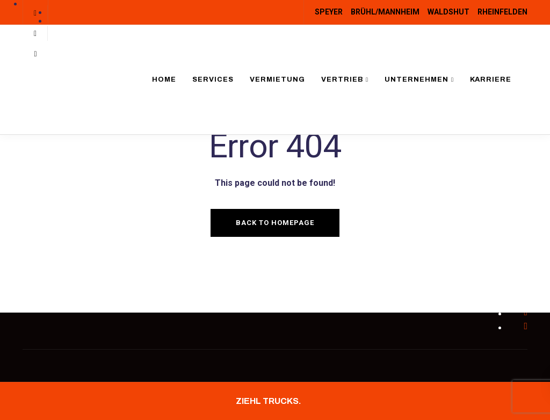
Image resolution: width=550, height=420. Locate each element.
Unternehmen (416, 79)
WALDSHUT (448, 12)
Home (164, 79)
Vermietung (277, 79)
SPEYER (329, 12)
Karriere (490, 79)
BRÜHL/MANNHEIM (385, 12)
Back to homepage (275, 223)
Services (213, 79)
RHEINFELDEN (502, 12)
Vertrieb (342, 79)
